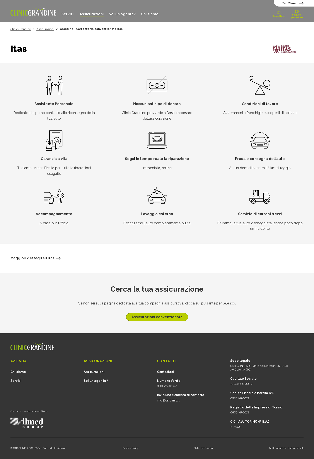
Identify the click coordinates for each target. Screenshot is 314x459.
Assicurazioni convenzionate (157, 317)
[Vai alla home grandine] (33, 11)
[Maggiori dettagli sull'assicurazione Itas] (35, 258)
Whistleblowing (204, 448)
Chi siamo (150, 14)
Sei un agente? (122, 14)
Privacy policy (131, 448)
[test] (292, 3)
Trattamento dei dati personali (286, 448)
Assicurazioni (92, 14)
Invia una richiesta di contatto (180, 395)
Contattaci (165, 372)
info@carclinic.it (168, 400)
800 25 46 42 (167, 386)
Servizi (67, 14)
